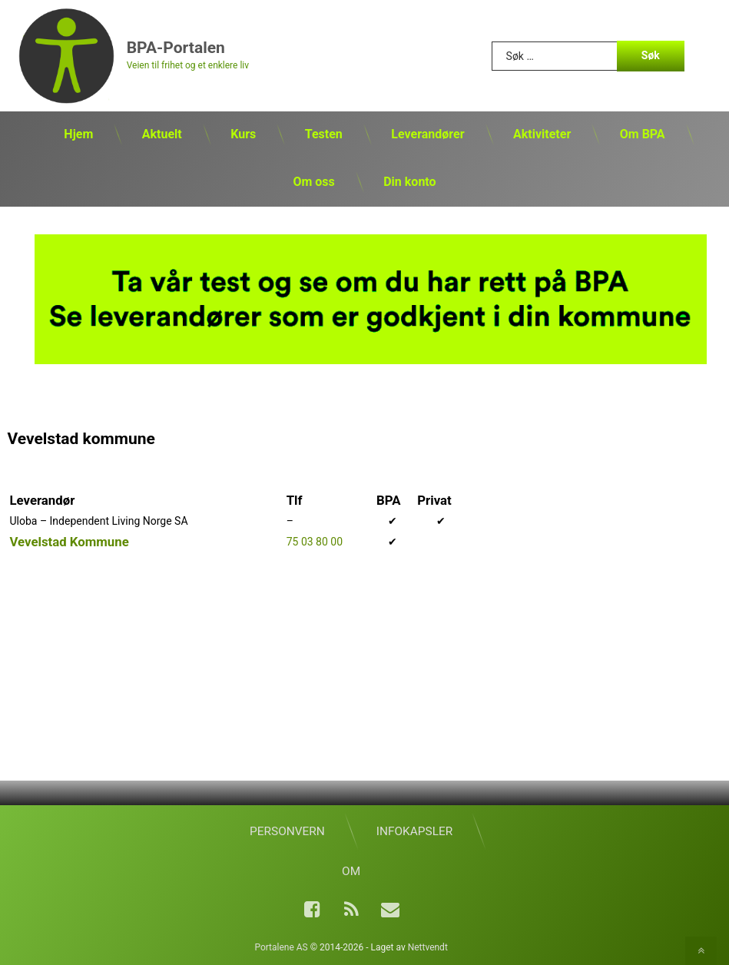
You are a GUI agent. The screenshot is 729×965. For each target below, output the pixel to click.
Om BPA (642, 134)
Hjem (78, 134)
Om (351, 871)
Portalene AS (280, 947)
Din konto (409, 181)
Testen (324, 134)
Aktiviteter (542, 134)
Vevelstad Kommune (68, 541)
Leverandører (427, 134)
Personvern (287, 831)
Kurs (243, 134)
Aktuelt (162, 134)
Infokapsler (414, 831)
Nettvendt (428, 947)
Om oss (313, 181)
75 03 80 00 (315, 542)
